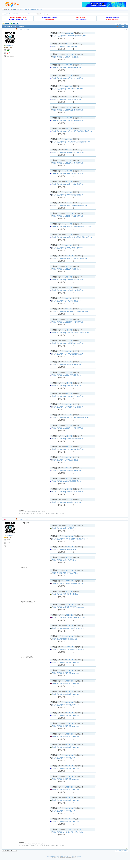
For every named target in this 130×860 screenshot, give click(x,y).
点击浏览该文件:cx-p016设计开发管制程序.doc (68, 216)
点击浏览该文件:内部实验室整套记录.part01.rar (68, 607)
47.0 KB (69, 351)
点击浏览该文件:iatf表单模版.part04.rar (65, 694)
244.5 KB (69, 213)
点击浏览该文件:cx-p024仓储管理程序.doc (66, 301)
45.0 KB (69, 118)
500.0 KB (69, 604)
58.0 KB (69, 150)
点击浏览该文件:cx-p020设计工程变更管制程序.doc (69, 258)
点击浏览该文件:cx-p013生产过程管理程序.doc (68, 184)
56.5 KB (69, 393)
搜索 (38, 9)
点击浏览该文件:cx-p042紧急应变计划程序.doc (68, 492)
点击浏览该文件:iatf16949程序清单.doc (65, 46)
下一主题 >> (125, 24)
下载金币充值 (33, 9)
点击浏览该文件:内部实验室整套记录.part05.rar (68, 649)
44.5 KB (69, 128)
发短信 (11, 45)
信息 (21, 29)
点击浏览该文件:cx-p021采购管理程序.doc (66, 269)
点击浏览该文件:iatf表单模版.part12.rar (65, 779)
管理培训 (22, 9)
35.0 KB (69, 245)
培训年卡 (69, 856)
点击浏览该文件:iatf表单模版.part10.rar (65, 758)
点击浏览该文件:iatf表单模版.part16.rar (65, 821)
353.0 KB (69, 536)
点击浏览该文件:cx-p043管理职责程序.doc (66, 502)
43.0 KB (69, 489)
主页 (28, 29)
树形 (126, 26)
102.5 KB (69, 256)
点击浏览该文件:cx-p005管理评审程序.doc (66, 99)
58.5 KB (69, 277)
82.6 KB (69, 591)
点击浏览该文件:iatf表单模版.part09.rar (65, 747)
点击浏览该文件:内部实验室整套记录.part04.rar (68, 639)
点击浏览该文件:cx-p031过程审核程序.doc (66, 375)
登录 (14, 9)
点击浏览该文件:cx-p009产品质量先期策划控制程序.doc (71, 142)
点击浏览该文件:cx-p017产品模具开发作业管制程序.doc (71, 226)
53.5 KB (69, 160)
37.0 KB (69, 97)
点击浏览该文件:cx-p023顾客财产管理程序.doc (68, 290)
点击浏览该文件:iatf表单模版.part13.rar (65, 790)
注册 (17, 9)
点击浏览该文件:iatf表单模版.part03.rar (65, 683)
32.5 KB (69, 75)
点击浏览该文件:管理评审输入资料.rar (65, 573)
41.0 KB (69, 192)
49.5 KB (69, 499)
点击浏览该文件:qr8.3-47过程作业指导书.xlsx (67, 832)
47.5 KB (69, 415)
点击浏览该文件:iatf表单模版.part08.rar (65, 736)
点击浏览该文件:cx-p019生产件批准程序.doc (67, 248)
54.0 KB (69, 139)
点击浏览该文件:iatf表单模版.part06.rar (65, 715)
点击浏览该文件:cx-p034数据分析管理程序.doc (68, 407)
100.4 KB (69, 525)
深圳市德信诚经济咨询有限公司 (53, 856)
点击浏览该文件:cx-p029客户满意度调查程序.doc (69, 354)
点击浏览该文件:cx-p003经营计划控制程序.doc (68, 78)
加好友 (6, 45)
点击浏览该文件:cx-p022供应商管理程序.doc (67, 279)
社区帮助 (73, 856)
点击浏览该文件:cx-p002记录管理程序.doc (66, 67)
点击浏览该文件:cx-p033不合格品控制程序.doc (68, 396)
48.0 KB (69, 171)
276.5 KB (69, 54)
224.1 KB (69, 547)
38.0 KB (69, 425)
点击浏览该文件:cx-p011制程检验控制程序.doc (68, 163)
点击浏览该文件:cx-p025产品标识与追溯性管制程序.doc (71, 311)
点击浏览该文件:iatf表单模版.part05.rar (65, 705)
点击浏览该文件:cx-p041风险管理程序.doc (66, 481)
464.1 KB (69, 647)
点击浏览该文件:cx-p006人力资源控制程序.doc (68, 110)
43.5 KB (69, 266)
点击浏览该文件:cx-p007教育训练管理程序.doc (68, 120)
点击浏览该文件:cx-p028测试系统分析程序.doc (68, 343)
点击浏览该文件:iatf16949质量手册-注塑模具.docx (69, 36)
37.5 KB (69, 319)
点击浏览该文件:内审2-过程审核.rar (64, 549)
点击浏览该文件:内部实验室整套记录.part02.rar (68, 618)
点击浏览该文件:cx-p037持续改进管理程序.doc (68, 439)
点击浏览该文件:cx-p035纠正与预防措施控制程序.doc (70, 417)
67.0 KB (69, 298)
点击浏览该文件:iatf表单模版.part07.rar (65, 726)
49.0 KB (69, 330)
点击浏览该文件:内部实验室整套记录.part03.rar (68, 628)
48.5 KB (69, 203)
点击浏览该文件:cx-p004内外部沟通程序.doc (67, 89)
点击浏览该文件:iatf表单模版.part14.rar (65, 800)
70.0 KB (69, 234)
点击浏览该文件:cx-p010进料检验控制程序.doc (68, 152)
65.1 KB (69, 557)
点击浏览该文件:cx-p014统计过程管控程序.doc (68, 195)
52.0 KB (69, 181)
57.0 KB (69, 107)
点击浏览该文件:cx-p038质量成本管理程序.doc (68, 449)
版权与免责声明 (79, 856)
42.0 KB (69, 478)
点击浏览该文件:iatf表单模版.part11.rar (65, 768)
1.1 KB (68, 819)
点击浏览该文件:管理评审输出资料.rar (65, 594)
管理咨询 (27, 9)
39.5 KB (69, 436)
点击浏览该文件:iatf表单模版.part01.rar (65, 662)
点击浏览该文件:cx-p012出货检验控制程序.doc (68, 173)
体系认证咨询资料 (15, 14)
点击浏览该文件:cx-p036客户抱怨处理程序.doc (68, 428)
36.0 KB (69, 65)
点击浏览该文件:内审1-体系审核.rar (64, 528)
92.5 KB (69, 44)
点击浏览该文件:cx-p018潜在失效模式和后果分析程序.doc (72, 237)
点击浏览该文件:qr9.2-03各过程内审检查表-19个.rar (70, 539)
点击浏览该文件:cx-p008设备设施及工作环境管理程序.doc (72, 131)
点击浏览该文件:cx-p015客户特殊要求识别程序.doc (69, 205)
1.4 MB (68, 829)
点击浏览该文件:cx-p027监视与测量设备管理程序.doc (70, 332)
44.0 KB (69, 362)
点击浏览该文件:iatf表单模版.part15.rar (65, 811)
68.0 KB (69, 446)
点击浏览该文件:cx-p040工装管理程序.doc (66, 470)
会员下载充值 (63, 856)
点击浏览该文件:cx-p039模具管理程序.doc (66, 460)
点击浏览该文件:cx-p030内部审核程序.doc (66, 364)
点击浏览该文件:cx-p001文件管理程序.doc (66, 57)
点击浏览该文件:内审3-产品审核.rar (64, 560)
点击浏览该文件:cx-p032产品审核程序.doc (66, 386)
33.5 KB (69, 287)
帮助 (41, 9)
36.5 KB (69, 86)
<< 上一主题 (118, 24)
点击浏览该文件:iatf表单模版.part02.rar (65, 673)
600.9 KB (69, 570)
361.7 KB (69, 581)
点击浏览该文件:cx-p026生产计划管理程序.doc (68, 322)
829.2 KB (69, 33)
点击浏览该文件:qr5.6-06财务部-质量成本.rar (67, 583)
